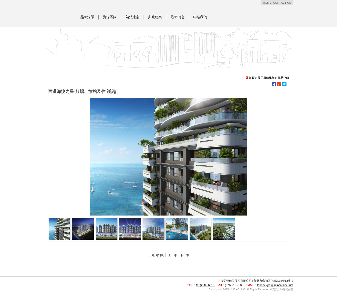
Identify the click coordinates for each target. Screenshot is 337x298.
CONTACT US (282, 2)
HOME (267, 2)
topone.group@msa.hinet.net (275, 285)
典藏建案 (155, 17)
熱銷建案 (132, 17)
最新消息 (177, 17)
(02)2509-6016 (205, 285)
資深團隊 (110, 17)
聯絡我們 (200, 17)
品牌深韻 (87, 17)
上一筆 (172, 255)
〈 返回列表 (156, 255)
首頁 (251, 77)
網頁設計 (275, 289)
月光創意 (288, 289)
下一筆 (184, 255)
